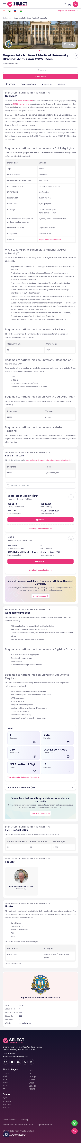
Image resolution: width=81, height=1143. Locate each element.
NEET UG (7, 1107)
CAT (5, 1098)
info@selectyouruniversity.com (15, 1056)
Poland (32, 1089)
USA (31, 1070)
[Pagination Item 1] (39, 50)
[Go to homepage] (17, 4)
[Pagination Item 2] (41, 50)
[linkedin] (18, 1062)
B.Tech (6, 1073)
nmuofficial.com (25, 1023)
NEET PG (7, 1104)
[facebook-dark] (5, 1062)
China (31, 1083)
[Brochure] (71, 497)
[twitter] (25, 1062)
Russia (32, 1079)
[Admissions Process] (23, 777)
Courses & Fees (28, 84)
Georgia (32, 1076)
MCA (5, 1079)
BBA (5, 1088)
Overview (10, 84)
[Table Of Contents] (6, 1134)
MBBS (5, 1082)
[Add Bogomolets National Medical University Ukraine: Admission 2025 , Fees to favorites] (75, 56)
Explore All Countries (66, 11)
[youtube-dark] (12, 1062)
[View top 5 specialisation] (41, 528)
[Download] (40, 70)
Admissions (47, 84)
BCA (5, 1085)
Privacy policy (9, 1119)
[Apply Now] (40, 76)
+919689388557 (9, 1054)
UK (30, 1073)
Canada (32, 1086)
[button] (40, 728)
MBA (5, 1076)
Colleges (7, 18)
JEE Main (7, 1101)
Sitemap (24, 1119)
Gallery (61, 84)
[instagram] (31, 1062)
